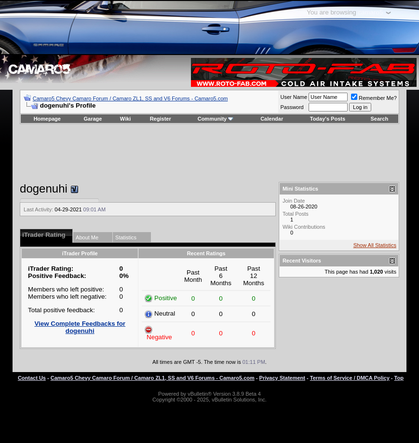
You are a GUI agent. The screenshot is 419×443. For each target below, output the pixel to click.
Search (380, 119)
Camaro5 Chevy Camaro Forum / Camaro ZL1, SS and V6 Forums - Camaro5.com (130, 98)
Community (216, 119)
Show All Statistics (374, 245)
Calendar (271, 119)
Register (160, 119)
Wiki (125, 119)
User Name (293, 97)
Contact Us (32, 378)
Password (291, 107)
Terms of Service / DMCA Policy (350, 378)
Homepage (47, 119)
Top (399, 378)
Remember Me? (374, 98)
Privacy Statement (282, 378)
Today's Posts (327, 119)
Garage (93, 119)
